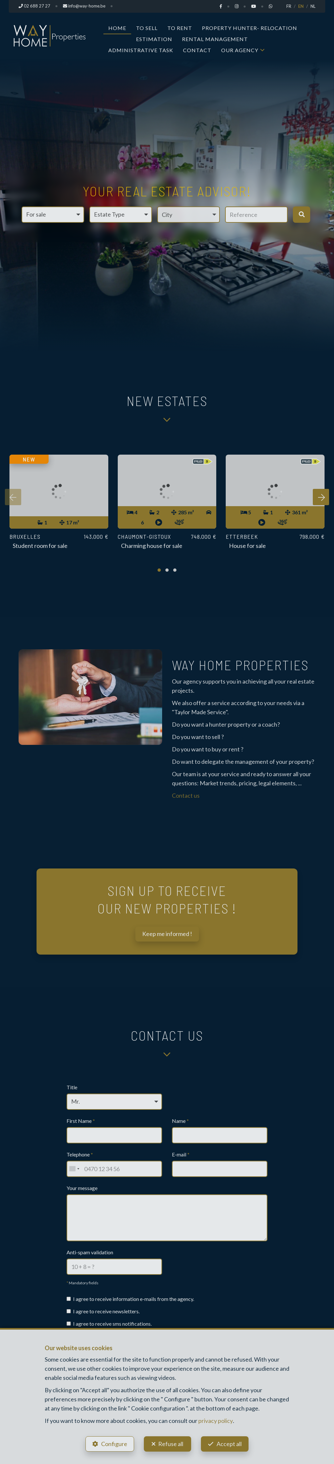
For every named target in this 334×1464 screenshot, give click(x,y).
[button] (188, 214)
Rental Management (215, 39)
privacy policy (215, 1419)
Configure (113, 1443)
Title (72, 1087)
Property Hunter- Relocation (249, 27)
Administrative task (140, 50)
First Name (81, 1121)
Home (117, 27)
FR (288, 6)
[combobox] (74, 1169)
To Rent (179, 27)
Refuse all (170, 1443)
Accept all (230, 1443)
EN (301, 6)
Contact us (186, 795)
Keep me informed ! (167, 933)
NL (313, 6)
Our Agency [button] (239, 50)
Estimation (154, 39)
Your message (82, 1188)
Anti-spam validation (90, 1252)
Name (180, 1121)
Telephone (80, 1154)
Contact (197, 50)
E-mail (181, 1154)
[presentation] (13, 497)
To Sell (147, 27)
